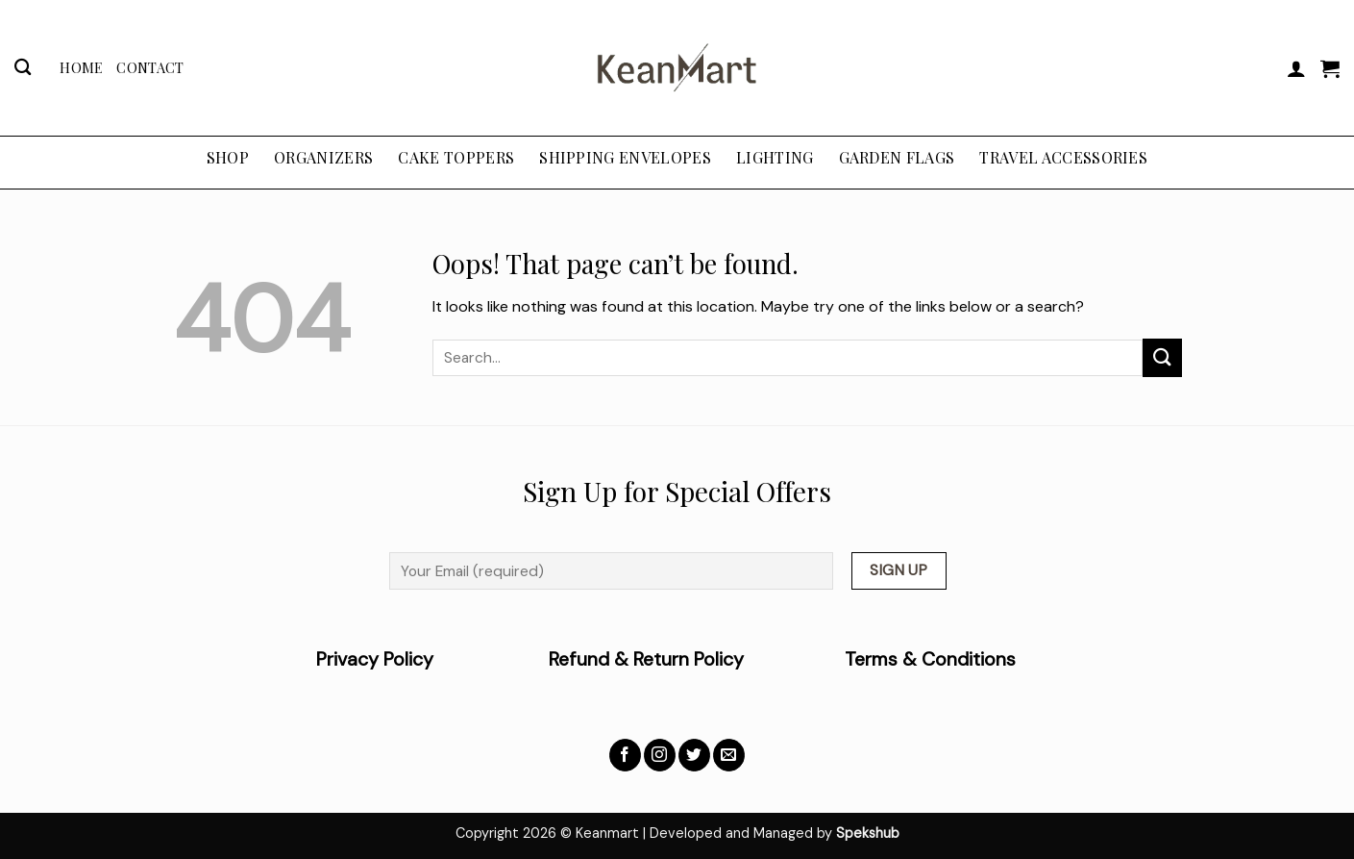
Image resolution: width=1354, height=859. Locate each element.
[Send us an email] (729, 755)
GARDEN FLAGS (897, 157)
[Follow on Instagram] (660, 755)
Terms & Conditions (930, 659)
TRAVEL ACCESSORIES (1063, 157)
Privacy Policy (432, 659)
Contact (150, 67)
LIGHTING (775, 157)
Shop (228, 157)
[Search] (22, 68)
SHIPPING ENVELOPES (625, 157)
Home (81, 67)
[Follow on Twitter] (694, 755)
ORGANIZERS (323, 157)
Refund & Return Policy (646, 659)
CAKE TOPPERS (456, 157)
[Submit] (1162, 357)
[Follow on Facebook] (625, 755)
